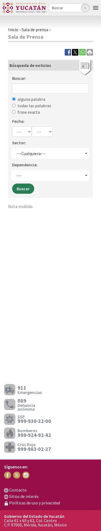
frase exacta (29, 112)
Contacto (15, 490)
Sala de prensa (35, 29)
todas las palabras (34, 105)
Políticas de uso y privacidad (32, 502)
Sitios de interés (21, 496)
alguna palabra (31, 99)
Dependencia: (25, 164)
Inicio (13, 29)
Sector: (19, 142)
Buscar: (19, 78)
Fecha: (18, 121)
